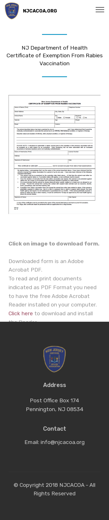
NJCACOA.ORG (40, 11)
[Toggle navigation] (100, 9)
